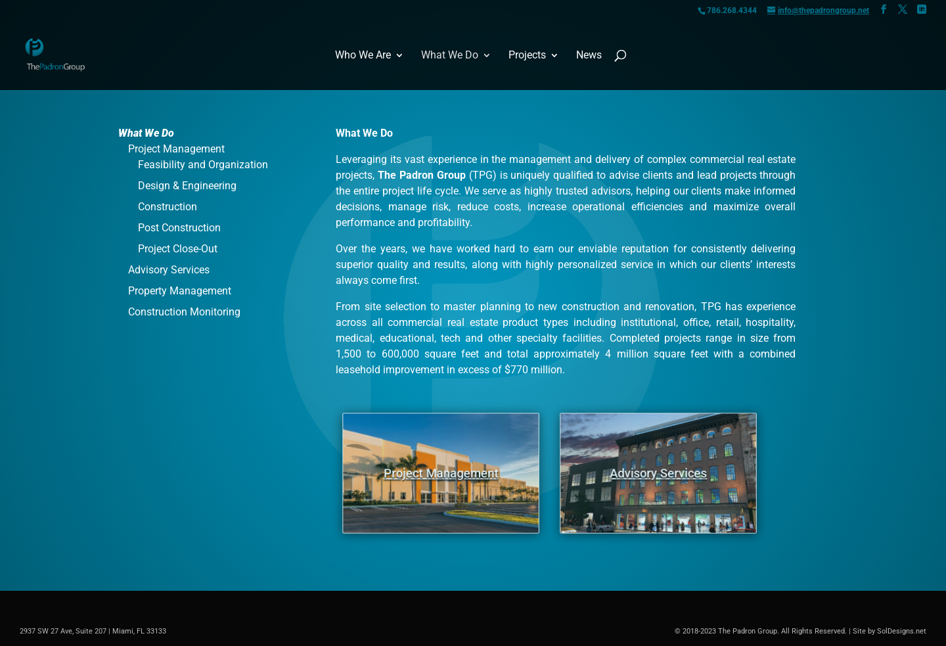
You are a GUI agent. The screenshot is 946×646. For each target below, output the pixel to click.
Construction (167, 206)
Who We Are (363, 55)
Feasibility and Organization (203, 164)
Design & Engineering (187, 185)
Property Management (179, 291)
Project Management (176, 149)
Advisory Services (169, 270)
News (589, 55)
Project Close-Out (177, 248)
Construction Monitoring (184, 312)
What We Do (449, 55)
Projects (527, 55)
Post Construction (179, 227)
